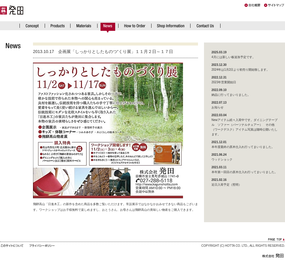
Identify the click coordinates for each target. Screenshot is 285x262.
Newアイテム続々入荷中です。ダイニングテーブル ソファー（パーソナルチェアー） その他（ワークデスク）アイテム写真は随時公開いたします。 (245, 124)
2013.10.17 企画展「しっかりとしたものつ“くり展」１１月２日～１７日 (103, 51)
